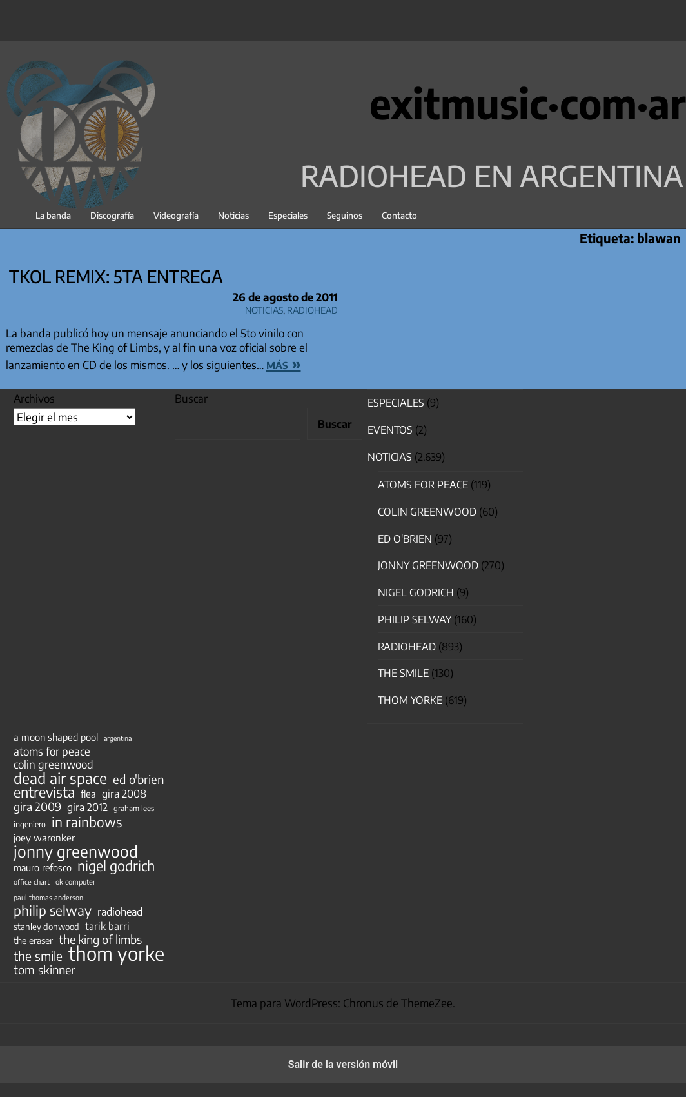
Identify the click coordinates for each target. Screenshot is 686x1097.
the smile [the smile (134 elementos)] (38, 955)
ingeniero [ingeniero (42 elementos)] (30, 824)
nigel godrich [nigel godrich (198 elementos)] (116, 866)
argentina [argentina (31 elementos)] (118, 738)
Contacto (399, 215)
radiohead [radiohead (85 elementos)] (119, 911)
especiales (396, 402)
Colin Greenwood (427, 511)
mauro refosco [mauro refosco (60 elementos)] (43, 867)
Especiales (288, 215)
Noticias (233, 215)
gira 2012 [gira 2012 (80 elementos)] (87, 807)
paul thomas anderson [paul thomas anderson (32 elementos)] (48, 897)
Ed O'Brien (405, 538)
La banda (53, 215)
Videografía (176, 215)
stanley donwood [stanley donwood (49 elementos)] (46, 926)
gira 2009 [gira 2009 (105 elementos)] (37, 806)
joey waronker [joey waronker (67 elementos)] (44, 837)
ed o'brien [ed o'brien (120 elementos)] (138, 779)
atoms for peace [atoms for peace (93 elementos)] (52, 751)
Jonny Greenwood (428, 565)
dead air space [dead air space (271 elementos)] (60, 778)
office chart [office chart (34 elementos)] (32, 882)
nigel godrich (416, 592)
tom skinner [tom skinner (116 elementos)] (44, 969)
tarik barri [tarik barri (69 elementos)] (107, 926)
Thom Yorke (410, 700)
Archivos (34, 398)
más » (283, 363)
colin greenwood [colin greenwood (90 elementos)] (53, 764)
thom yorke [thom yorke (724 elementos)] (116, 953)
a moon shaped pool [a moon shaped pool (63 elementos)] (56, 737)
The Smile (403, 673)
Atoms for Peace (423, 484)
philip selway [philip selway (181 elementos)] (53, 910)
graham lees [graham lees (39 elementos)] (133, 808)
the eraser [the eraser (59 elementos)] (33, 940)
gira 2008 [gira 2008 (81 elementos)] (124, 793)
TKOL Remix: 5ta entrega (116, 276)
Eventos (390, 429)
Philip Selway (414, 619)
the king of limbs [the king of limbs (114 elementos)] (100, 939)
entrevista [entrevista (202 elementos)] (44, 792)
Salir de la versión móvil (343, 1064)
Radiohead (312, 308)
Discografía (112, 215)
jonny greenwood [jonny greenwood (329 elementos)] (76, 851)
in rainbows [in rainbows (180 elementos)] (87, 822)
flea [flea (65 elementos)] (88, 794)
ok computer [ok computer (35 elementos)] (75, 881)
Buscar (191, 398)
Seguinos (344, 215)
